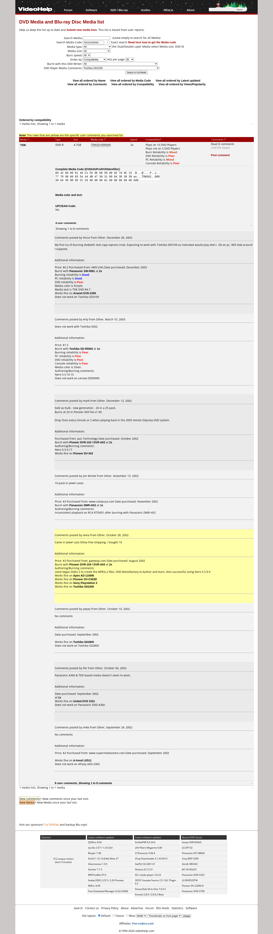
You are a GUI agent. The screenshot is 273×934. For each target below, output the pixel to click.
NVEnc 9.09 (94, 885)
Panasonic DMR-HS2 (82, 505)
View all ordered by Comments (87, 84)
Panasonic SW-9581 (82, 271)
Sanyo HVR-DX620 (191, 842)
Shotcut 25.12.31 (144, 869)
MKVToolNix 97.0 (97, 875)
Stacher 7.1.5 (95, 869)
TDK (23, 145)
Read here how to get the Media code (152, 42)
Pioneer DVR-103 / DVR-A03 (87, 442)
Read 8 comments (222, 144)
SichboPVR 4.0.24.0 (145, 842)
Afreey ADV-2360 (89, 764)
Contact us (92, 908)
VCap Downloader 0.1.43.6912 (151, 858)
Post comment (220, 155)
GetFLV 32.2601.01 (145, 864)
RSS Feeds (162, 908)
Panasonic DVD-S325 (193, 875)
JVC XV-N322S (189, 869)
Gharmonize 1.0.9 (97, 864)
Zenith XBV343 (190, 864)
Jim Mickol (89, 476)
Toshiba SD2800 (88, 645)
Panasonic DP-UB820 (193, 853)
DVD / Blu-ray (119, 10)
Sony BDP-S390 (190, 858)
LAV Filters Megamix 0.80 (148, 847)
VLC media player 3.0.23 (148, 875)
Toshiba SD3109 (88, 297)
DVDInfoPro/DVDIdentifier (101, 169)
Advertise (137, 908)
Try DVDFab (51, 824)
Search (78, 908)
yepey (87, 609)
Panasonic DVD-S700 (193, 891)
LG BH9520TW (190, 880)
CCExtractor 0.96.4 (145, 853)
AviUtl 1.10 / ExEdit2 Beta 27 (103, 858)
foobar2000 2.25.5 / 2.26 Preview (106, 880)
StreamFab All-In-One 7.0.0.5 (150, 889)
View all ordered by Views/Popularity (182, 84)
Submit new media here (82, 30)
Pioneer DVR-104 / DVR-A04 (87, 564)
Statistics (177, 908)
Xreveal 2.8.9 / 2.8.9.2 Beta (149, 894)
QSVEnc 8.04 (95, 842)
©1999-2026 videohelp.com (136, 931)
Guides (145, 10)
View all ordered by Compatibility (132, 84)
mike (86, 727)
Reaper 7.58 (94, 853)
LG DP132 (187, 847)
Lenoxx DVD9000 (88, 378)
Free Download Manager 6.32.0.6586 (108, 891)
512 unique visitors (63, 858)
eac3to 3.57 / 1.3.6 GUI (100, 847)
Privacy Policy (109, 908)
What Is (168, 10)
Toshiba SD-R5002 (81, 348)
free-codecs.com (143, 923)
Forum (68, 10)
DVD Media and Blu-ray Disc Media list (61, 21)
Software (91, 10)
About (190, 10)
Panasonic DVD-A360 (91, 705)
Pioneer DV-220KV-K (193, 885)
